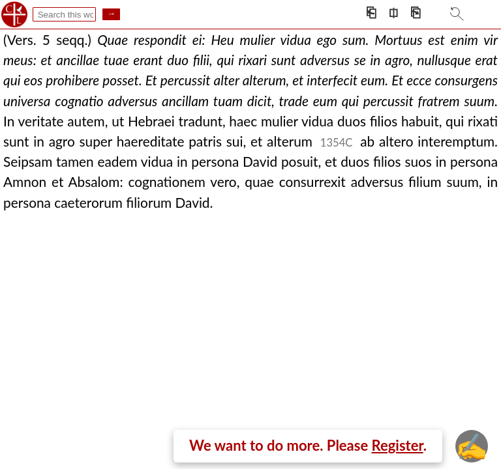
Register (397, 445)
